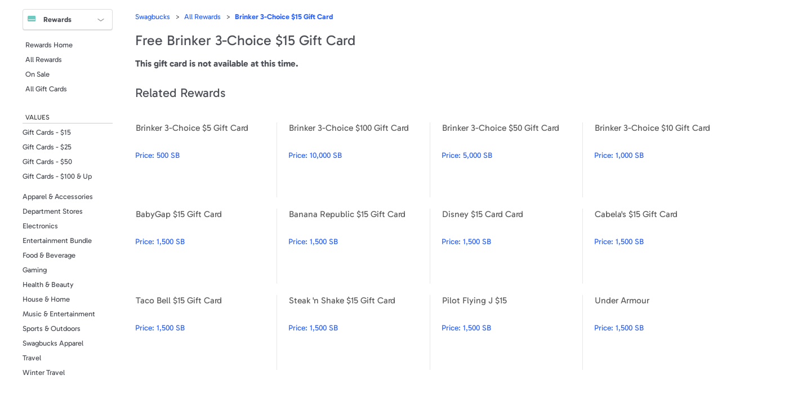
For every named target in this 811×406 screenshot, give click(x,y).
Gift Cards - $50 (47, 161)
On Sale (37, 74)
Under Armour (665, 332)
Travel (32, 358)
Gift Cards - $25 (47, 147)
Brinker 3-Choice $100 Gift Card (359, 159)
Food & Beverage (49, 255)
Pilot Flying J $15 (512, 332)
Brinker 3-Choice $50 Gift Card (512, 159)
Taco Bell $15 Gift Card (206, 332)
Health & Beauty (48, 284)
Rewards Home (49, 45)
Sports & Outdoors (52, 328)
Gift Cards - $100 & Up (57, 176)
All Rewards (43, 59)
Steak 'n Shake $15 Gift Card (359, 332)
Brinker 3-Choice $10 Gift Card (665, 159)
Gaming (35, 270)
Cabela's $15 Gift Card (665, 246)
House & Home (46, 299)
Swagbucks (152, 16)
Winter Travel (44, 372)
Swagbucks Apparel (53, 343)
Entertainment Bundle (57, 240)
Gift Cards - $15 (47, 132)
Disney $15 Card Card (512, 246)
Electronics (40, 226)
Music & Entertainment (59, 314)
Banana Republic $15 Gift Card (359, 246)
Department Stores (53, 211)
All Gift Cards (46, 89)
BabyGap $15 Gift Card (206, 246)
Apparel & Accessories (58, 196)
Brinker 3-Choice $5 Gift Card (206, 159)
